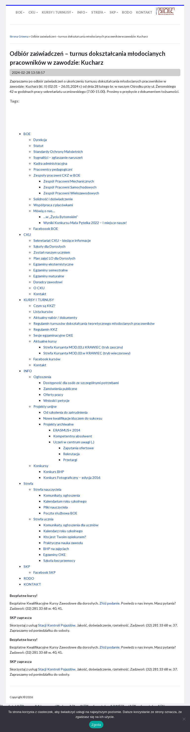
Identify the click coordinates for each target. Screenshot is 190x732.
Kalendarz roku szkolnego (63, 531)
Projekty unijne (45, 406)
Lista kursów (43, 311)
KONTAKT (32, 584)
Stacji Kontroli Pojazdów (56, 625)
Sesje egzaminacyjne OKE (53, 335)
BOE (27, 134)
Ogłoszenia (42, 377)
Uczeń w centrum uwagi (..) (73, 442)
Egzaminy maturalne (48, 276)
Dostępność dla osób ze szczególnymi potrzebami (81, 383)
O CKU (39, 288)
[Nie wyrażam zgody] (183, 718)
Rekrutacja (71, 454)
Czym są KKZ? (44, 306)
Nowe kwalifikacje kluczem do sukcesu (72, 418)
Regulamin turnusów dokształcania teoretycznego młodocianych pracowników (94, 323)
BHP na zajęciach (56, 549)
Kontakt (39, 294)
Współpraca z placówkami (53, 205)
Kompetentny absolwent (72, 436)
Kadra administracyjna (50, 163)
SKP (27, 566)
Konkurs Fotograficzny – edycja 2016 (71, 477)
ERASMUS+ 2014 (66, 430)
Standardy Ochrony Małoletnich (58, 151)
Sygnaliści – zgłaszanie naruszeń (58, 157)
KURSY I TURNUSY (39, 300)
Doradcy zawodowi (47, 282)
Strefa (28, 483)
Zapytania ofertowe (78, 448)
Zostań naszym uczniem (51, 252)
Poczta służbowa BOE (60, 513)
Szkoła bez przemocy (59, 560)
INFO (28, 371)
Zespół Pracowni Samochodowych (69, 187)
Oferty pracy (53, 394)
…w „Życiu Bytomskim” (60, 217)
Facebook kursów (46, 359)
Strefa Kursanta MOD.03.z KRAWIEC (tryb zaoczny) (83, 347)
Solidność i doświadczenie (53, 199)
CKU (27, 234)
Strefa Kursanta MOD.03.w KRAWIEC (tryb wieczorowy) (86, 353)
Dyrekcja (40, 140)
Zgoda (96, 725)
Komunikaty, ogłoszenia (61, 495)
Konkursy (40, 466)
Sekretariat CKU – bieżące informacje (62, 240)
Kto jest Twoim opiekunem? (64, 537)
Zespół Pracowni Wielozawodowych (71, 193)
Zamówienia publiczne (60, 388)
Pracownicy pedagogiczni (52, 169)
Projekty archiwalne (58, 424)
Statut (38, 145)
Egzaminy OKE (54, 554)
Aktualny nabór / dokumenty (55, 317)
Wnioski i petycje (56, 400)
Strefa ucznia (43, 519)
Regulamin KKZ (45, 329)
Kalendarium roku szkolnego (65, 501)
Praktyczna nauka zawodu (63, 543)
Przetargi (70, 460)
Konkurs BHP (53, 471)
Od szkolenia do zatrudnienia (65, 412)
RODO (29, 578)
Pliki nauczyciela (55, 507)
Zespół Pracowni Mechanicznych (68, 181)
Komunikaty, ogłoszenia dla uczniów (70, 525)
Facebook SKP (44, 572)
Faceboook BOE (45, 228)
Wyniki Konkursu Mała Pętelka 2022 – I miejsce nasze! (85, 223)
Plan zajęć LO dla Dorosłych (54, 258)
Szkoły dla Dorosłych (49, 246)
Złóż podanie (109, 603)
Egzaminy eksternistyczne (53, 264)
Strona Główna (19, 36)
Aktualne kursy (45, 341)
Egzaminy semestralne (50, 270)
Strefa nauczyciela (47, 489)
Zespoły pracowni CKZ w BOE (56, 175)
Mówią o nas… (44, 211)
